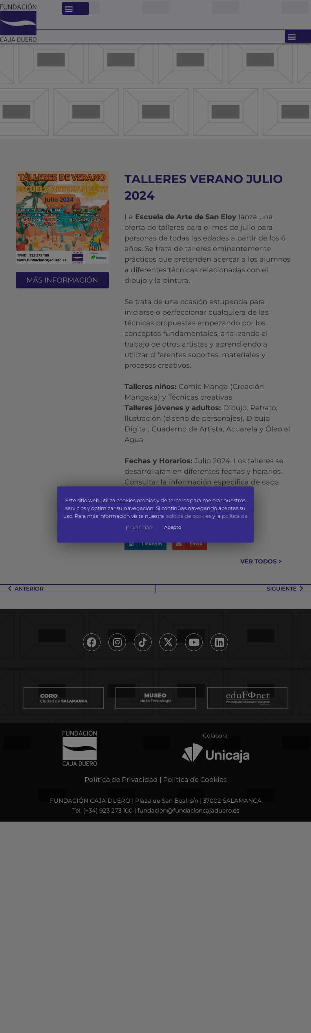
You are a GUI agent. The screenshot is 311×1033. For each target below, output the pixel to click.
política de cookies (188, 516)
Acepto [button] (173, 527)
